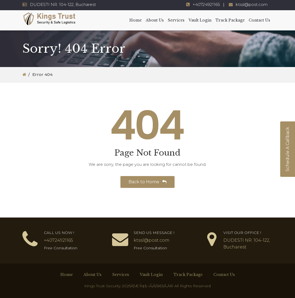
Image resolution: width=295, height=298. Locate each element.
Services (176, 20)
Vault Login (200, 20)
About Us (155, 20)
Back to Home (147, 181)
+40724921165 (206, 4)
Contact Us (259, 20)
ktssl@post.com (252, 4)
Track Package (230, 20)
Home (135, 20)
